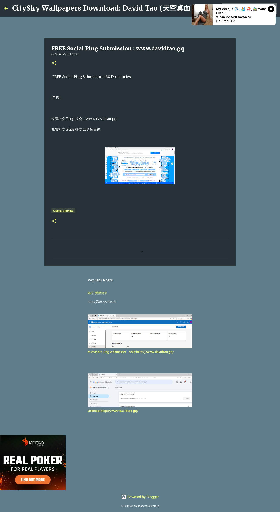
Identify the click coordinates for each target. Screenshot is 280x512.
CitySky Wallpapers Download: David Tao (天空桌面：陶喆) (113, 8)
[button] (54, 63)
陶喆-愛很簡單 (97, 293)
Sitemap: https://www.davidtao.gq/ (113, 411)
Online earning (63, 210)
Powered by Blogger (140, 497)
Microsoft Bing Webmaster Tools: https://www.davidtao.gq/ (131, 352)
